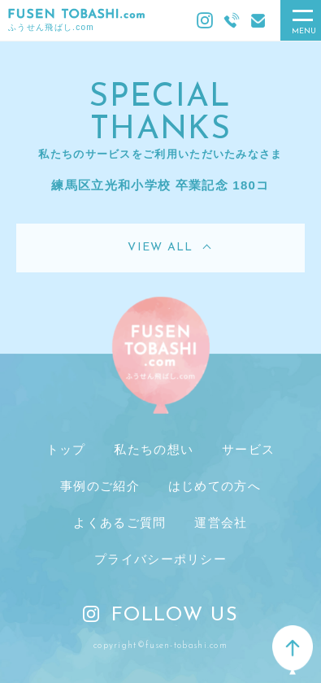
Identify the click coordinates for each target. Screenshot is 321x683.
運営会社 (220, 522)
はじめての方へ (214, 486)
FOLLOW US (160, 615)
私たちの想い (153, 449)
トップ (66, 449)
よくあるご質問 (119, 522)
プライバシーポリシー (160, 559)
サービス (248, 449)
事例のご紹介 (100, 486)
